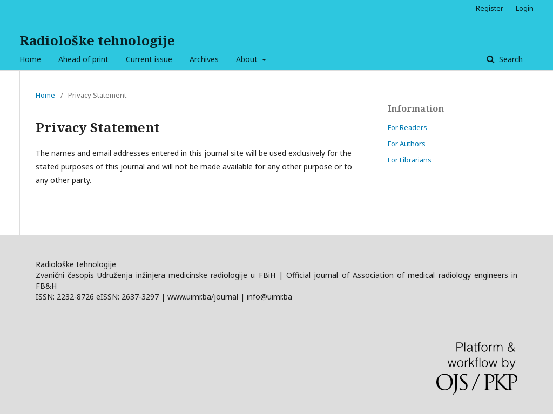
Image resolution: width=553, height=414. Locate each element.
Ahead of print (83, 59)
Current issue (149, 59)
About (248, 59)
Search (510, 59)
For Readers (407, 127)
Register (489, 8)
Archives (204, 59)
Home (30, 59)
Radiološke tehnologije (97, 40)
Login (525, 8)
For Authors (407, 143)
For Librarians (409, 160)
